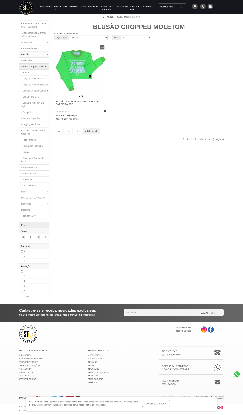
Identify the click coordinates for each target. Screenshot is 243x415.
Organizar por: (62, 37)
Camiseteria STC (60, 8)
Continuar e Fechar (156, 403)
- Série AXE (26, 179)
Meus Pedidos (25, 372)
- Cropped (26, 112)
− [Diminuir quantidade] (59, 131)
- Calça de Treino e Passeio (34, 84)
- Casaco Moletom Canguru (34, 90)
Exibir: (116, 37)
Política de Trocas (28, 362)
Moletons (122, 6)
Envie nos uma (170, 383)
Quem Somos (24, 355)
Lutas (83, 6)
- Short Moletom (29, 167)
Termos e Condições (29, 365)
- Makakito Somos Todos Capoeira (33, 132)
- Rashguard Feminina (32, 146)
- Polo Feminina (28, 140)
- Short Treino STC (30, 173)
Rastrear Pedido (27, 379)
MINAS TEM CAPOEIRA (106, 8)
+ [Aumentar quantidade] (78, 131)
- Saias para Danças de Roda (32, 160)
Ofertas (146, 6)
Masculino (93, 6)
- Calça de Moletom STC (33, 78)
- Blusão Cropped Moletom (34, 66)
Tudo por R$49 (134, 8)
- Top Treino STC (29, 185)
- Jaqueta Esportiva (30, 118)
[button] (210, 6)
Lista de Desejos (27, 376)
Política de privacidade (30, 359)
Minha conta (24, 369)
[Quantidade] (68, 131)
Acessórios (46, 6)
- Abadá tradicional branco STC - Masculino (33, 25)
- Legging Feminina (30, 124)
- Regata (25, 152)
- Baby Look (27, 60)
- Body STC (26, 72)
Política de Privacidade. (95, 405)
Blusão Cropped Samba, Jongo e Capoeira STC (77, 102)
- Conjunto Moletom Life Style (32, 104)
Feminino (73, 6)
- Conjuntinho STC (30, 97)
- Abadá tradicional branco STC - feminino (33, 35)
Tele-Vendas (171, 353)
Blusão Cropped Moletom (128, 17)
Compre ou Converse (175, 368)
